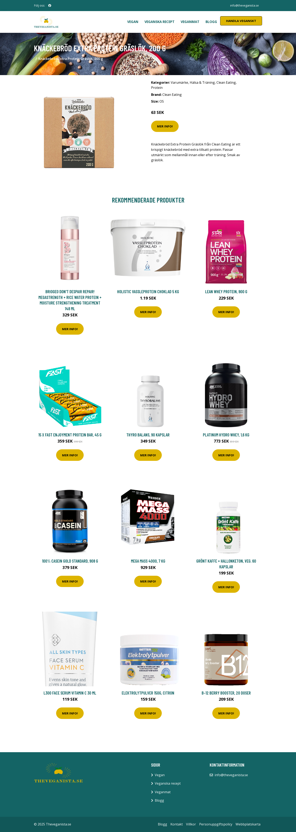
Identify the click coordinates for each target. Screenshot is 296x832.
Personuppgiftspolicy (215, 824)
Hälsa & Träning (202, 82)
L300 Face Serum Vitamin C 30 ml (70, 692)
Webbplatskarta (248, 824)
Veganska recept (160, 21)
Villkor (191, 824)
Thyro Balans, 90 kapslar (148, 434)
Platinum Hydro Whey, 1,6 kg (226, 434)
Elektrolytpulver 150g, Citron (148, 692)
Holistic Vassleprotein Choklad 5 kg (148, 291)
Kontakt (176, 824)
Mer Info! (165, 126)
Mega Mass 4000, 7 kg (148, 560)
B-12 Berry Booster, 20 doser (226, 692)
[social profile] (50, 5)
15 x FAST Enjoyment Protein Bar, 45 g (70, 434)
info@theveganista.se (244, 5)
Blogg (211, 21)
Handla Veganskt (241, 21)
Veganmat (190, 21)
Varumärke (179, 82)
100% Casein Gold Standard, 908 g (70, 560)
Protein (157, 87)
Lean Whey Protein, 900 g (226, 291)
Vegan (132, 21)
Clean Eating (226, 82)
